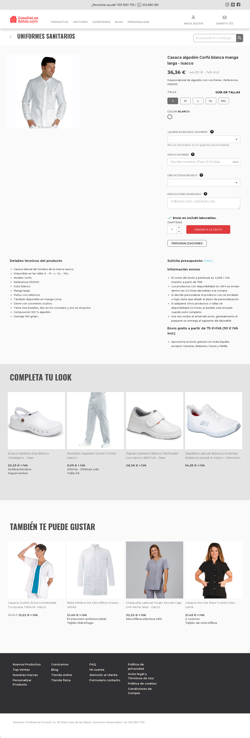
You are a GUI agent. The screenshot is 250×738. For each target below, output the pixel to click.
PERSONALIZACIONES (187, 243)
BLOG (119, 21)
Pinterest (233, 4)
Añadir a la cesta (208, 229)
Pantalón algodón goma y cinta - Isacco (92, 456)
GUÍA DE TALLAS (227, 92)
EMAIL (208, 261)
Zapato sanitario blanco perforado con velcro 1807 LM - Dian (152, 456)
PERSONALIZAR (138, 21)
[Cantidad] (172, 229)
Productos (59, 21)
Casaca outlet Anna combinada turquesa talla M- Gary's (32, 605)
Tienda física (61, 680)
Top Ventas (21, 669)
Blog (54, 669)
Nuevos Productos (27, 664)
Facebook (238, 4)
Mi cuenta (96, 669)
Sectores (80, 21)
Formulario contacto (104, 680)
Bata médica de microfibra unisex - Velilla (93, 605)
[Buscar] (218, 38)
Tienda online (61, 675)
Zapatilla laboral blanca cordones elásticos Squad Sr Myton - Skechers (212, 456)
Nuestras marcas (25, 675)
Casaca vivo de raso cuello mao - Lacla (211, 605)
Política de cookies (142, 683)
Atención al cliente (103, 675)
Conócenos (101, 21)
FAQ (92, 664)
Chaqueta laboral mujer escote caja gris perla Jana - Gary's (153, 605)
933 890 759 (139, 722)
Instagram (227, 4)
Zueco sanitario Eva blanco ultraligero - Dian (28, 456)
